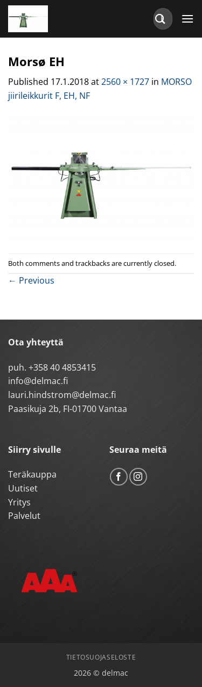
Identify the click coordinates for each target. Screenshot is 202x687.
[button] (187, 18)
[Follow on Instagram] (138, 477)
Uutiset (23, 488)
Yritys (19, 502)
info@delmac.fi (38, 381)
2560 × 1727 (125, 82)
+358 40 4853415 (62, 367)
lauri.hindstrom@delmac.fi (62, 395)
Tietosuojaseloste (101, 657)
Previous (31, 280)
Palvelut (24, 516)
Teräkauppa (32, 474)
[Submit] (160, 18)
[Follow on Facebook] (119, 477)
